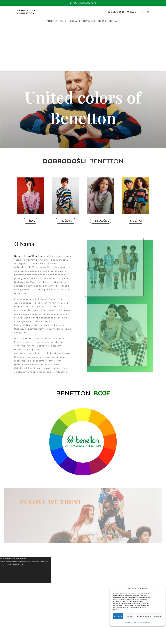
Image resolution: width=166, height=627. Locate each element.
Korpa (133, 12)
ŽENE (63, 21)
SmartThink (31, 623)
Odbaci (129, 616)
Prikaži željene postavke (149, 616)
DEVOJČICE (89, 21)
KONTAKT (114, 21)
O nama (21, 616)
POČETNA (52, 21)
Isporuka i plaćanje (74, 616)
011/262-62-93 (117, 12)
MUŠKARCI (74, 21)
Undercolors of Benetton (28, 211)
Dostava (56, 616)
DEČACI (102, 21)
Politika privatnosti (130, 622)
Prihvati (118, 616)
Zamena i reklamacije (99, 616)
